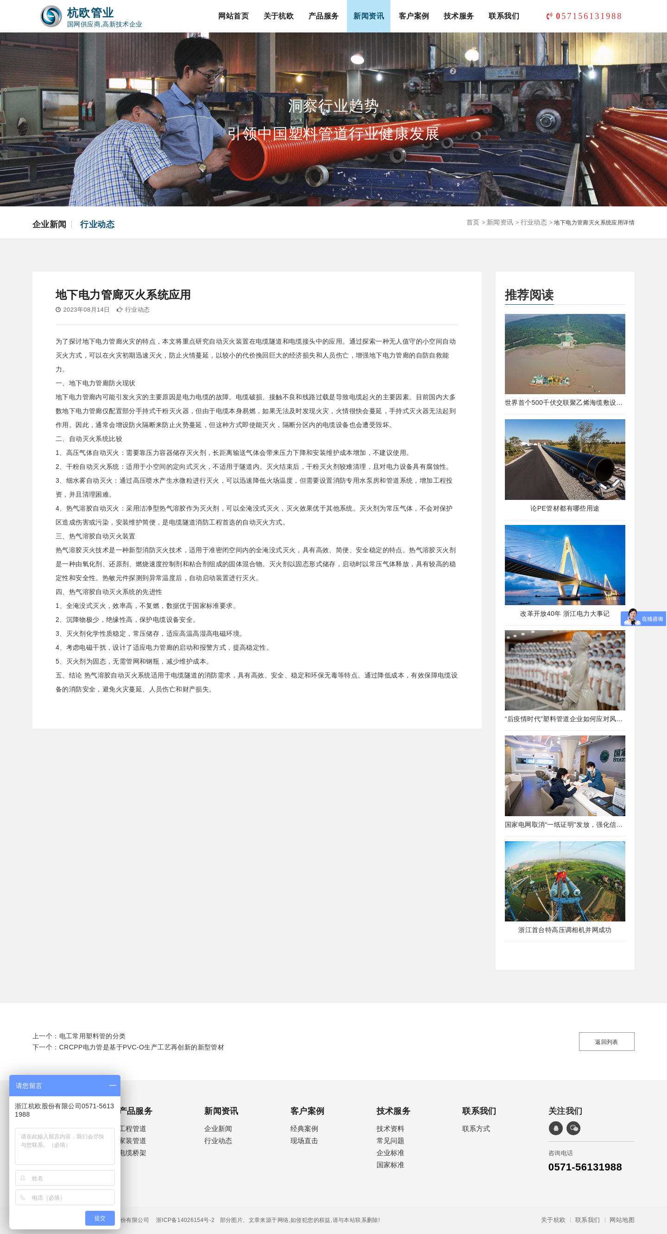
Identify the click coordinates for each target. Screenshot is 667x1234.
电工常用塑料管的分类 (92, 1036)
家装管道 (132, 1140)
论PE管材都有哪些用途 (564, 508)
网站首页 (233, 16)
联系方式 (476, 1128)
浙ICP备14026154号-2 (181, 1220)
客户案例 (414, 16)
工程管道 (132, 1128)
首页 (473, 222)
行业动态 (97, 224)
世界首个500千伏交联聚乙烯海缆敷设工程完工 (565, 402)
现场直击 (304, 1140)
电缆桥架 (132, 1153)
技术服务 (459, 16)
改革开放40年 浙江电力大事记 (565, 613)
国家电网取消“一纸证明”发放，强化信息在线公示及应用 (565, 824)
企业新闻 (49, 224)
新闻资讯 (368, 16)
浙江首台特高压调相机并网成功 (565, 929)
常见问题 (390, 1140)
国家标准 (390, 1165)
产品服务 (323, 16)
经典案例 (304, 1128)
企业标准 (390, 1153)
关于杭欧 (279, 16)
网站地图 (622, 1220)
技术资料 (390, 1128)
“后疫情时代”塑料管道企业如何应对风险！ (565, 718)
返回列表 (606, 1042)
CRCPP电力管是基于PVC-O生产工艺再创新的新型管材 (142, 1047)
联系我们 (504, 16)
